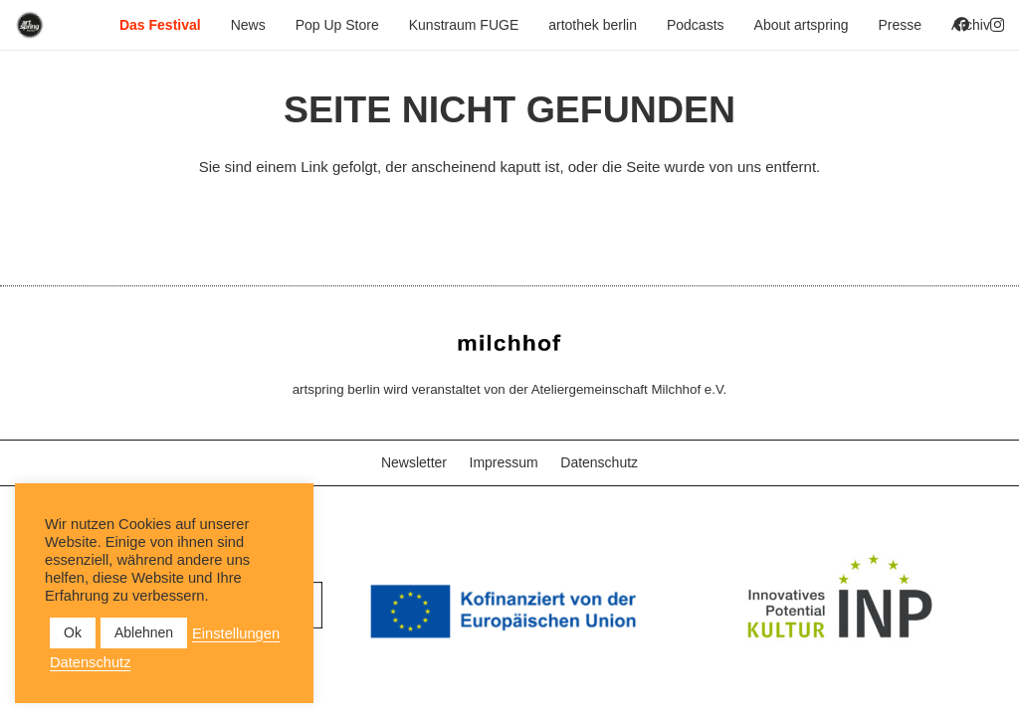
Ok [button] (73, 632)
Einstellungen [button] (236, 633)
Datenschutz (599, 462)
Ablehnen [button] (143, 632)
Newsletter (414, 462)
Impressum (504, 462)
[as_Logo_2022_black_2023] (30, 25)
